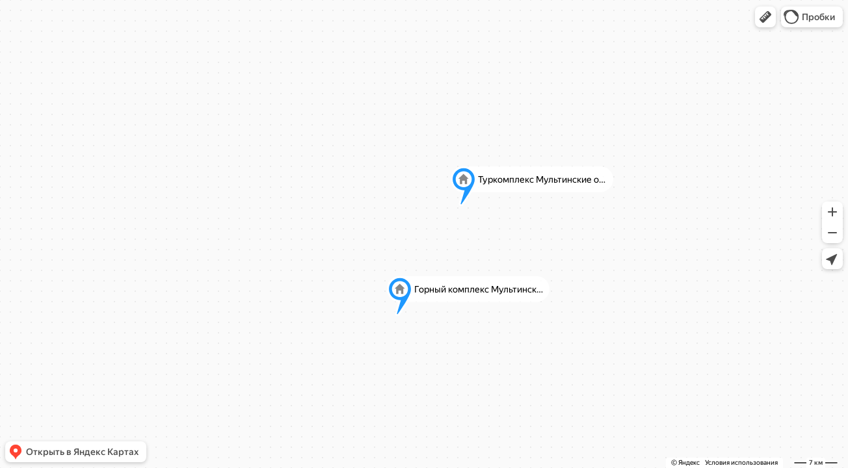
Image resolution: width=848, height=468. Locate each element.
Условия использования (741, 462)
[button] (765, 16)
